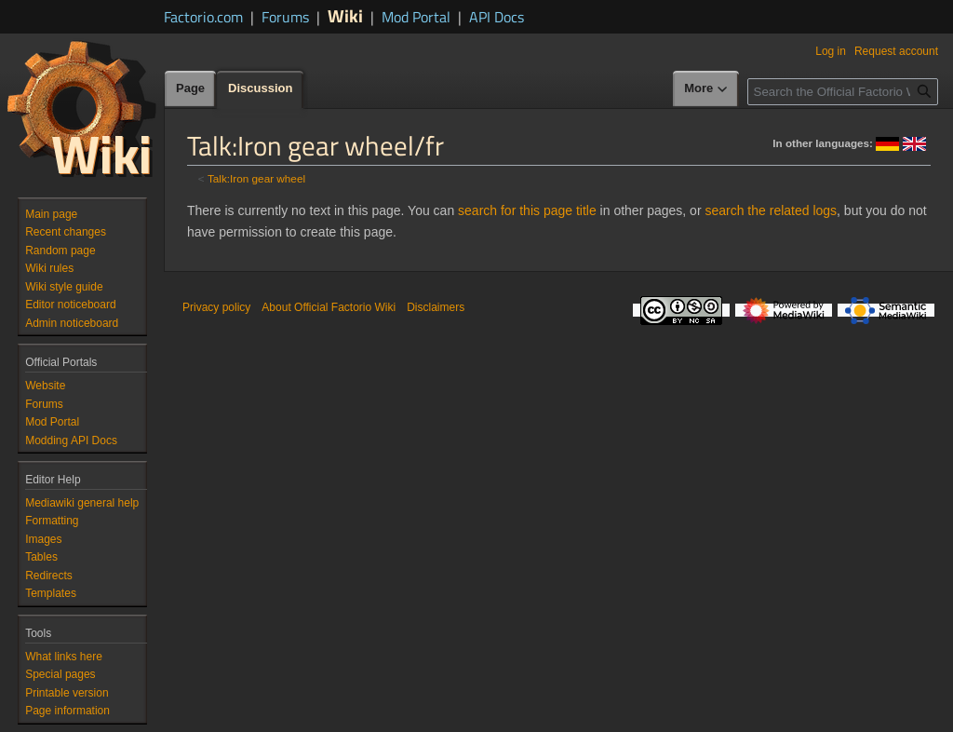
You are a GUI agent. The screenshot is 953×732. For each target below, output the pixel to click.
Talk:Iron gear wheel (256, 178)
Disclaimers (435, 307)
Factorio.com (203, 17)
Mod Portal (416, 17)
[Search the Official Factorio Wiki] (842, 91)
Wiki (345, 15)
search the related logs (771, 210)
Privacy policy (216, 307)
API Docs (496, 17)
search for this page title (527, 210)
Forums (285, 17)
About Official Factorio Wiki (329, 307)
